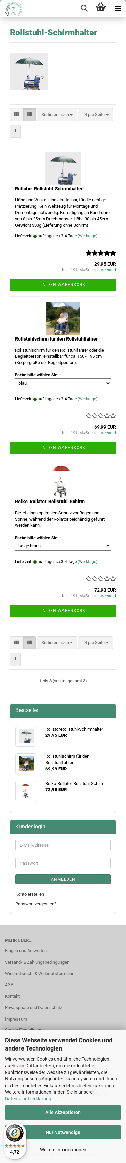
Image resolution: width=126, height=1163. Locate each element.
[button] (16, 114)
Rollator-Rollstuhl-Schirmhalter (49, 188)
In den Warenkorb (63, 284)
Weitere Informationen (63, 1149)
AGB (9, 984)
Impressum (16, 1019)
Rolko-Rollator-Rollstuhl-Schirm (50, 501)
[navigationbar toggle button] (117, 8)
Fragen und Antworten (26, 950)
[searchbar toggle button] (84, 8)
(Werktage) (87, 236)
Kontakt (12, 996)
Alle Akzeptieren (63, 1112)
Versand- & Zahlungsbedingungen (37, 962)
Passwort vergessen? (35, 903)
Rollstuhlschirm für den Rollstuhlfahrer (56, 339)
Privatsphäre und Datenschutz (33, 1007)
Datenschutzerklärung (28, 1098)
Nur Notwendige (63, 1132)
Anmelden (63, 879)
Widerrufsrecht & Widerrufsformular (39, 973)
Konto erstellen (29, 894)
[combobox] (57, 114)
